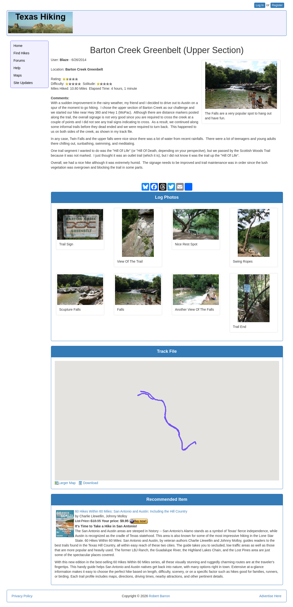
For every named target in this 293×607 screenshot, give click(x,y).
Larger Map (67, 483)
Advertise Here (270, 596)
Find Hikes (21, 53)
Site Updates (23, 83)
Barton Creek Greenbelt (84, 69)
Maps (18, 75)
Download (90, 483)
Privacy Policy (22, 596)
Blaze (64, 60)
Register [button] (277, 5)
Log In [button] (260, 5)
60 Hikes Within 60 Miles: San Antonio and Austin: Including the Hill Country (131, 511)
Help (17, 68)
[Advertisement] (198, 22)
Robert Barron (159, 596)
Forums (19, 60)
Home (18, 46)
